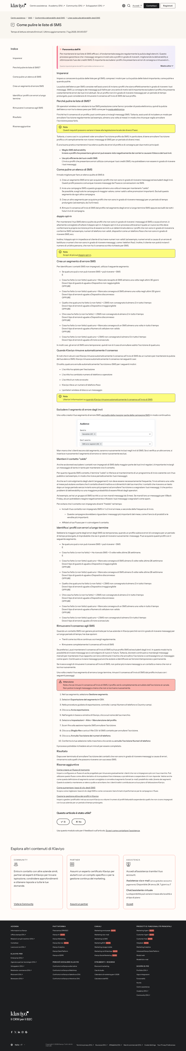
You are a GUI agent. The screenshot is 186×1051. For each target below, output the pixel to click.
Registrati (168, 5)
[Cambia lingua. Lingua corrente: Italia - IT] (123, 5)
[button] (116, 433)
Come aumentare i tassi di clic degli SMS (76, 787)
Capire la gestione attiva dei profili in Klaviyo (78, 796)
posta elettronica (116, 109)
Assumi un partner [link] (79, 904)
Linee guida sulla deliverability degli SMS (84, 18)
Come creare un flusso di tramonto (73, 770)
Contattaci (151, 5)
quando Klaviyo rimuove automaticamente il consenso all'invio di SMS (119, 399)
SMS (30, 18)
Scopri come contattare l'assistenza (123, 830)
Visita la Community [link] (23, 904)
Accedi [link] (129, 904)
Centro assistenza (18, 18)
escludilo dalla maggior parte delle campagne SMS (125, 415)
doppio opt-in (84, 255)
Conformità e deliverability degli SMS (50, 18)
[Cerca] (128, 5)
